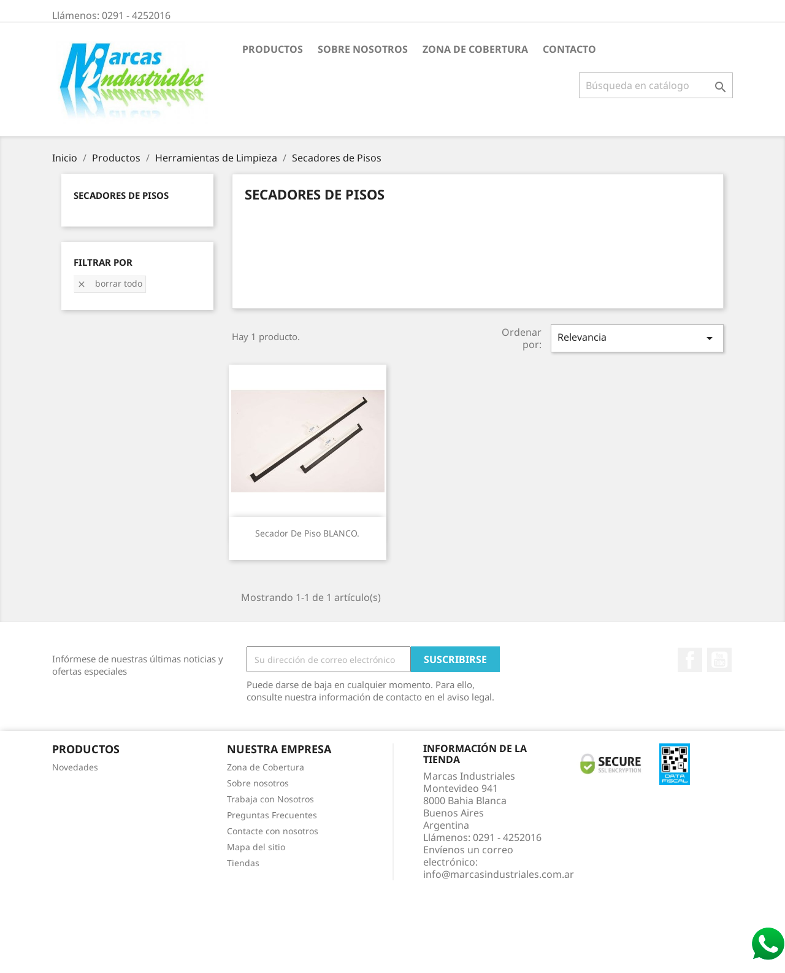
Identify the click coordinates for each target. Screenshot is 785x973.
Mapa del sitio (256, 847)
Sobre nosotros (363, 49)
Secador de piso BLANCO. (307, 533)
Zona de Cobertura (475, 49)
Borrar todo (109, 283)
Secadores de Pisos (121, 195)
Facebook (690, 660)
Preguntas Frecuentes (272, 815)
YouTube (719, 660)
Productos (272, 49)
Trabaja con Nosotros (270, 799)
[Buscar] (656, 85)
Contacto (569, 49)
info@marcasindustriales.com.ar (498, 874)
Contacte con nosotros (272, 831)
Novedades (75, 767)
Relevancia (637, 338)
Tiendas (243, 863)
